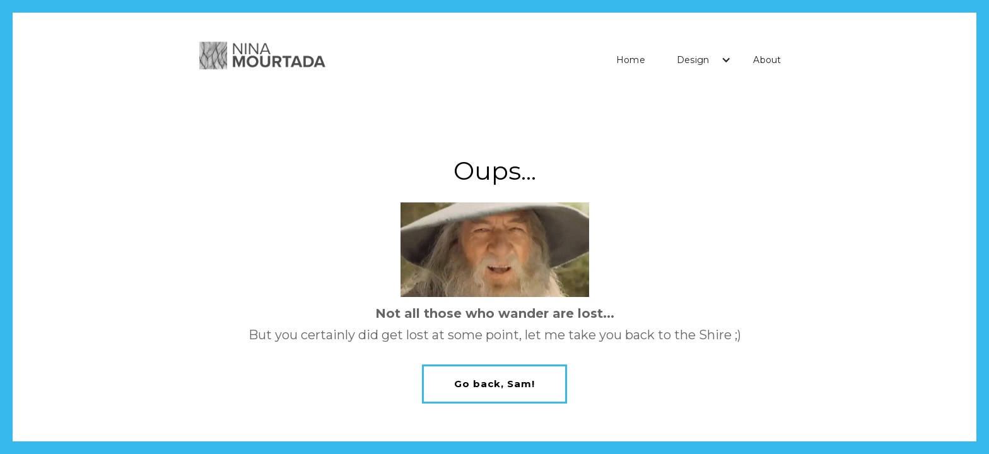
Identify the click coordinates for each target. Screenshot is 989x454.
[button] (699, 60)
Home (630, 60)
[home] (262, 57)
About (767, 60)
